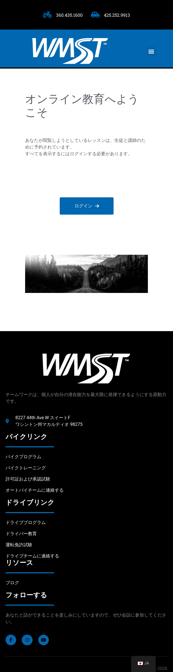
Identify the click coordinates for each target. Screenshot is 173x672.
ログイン (86, 205)
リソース (19, 563)
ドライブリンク (30, 502)
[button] (151, 51)
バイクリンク (26, 437)
